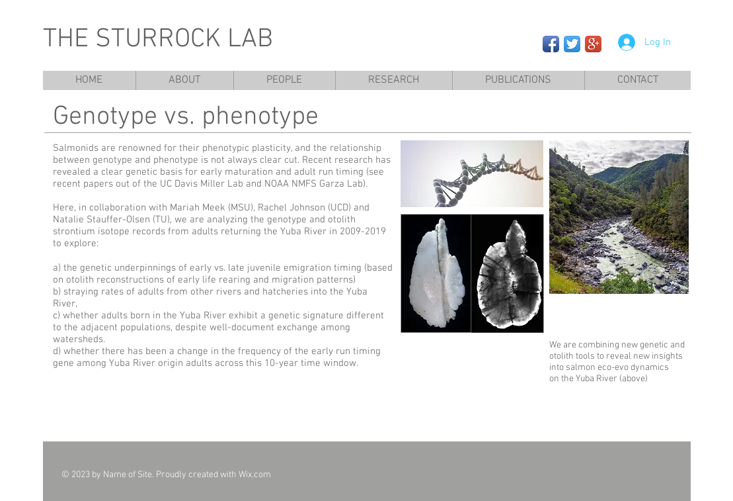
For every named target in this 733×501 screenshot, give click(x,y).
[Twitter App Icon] (572, 44)
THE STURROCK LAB (158, 40)
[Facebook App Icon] (551, 44)
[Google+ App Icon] (593, 44)
